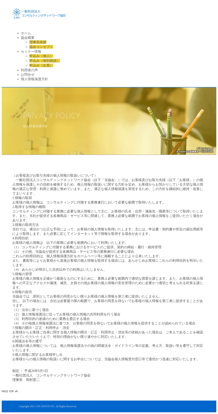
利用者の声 (29, 70)
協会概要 (27, 37)
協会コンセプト (41, 47)
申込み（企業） (41, 65)
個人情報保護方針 (34, 79)
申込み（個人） (41, 56)
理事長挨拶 (37, 42)
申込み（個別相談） (44, 60)
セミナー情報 (31, 51)
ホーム (26, 33)
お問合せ (27, 74)
